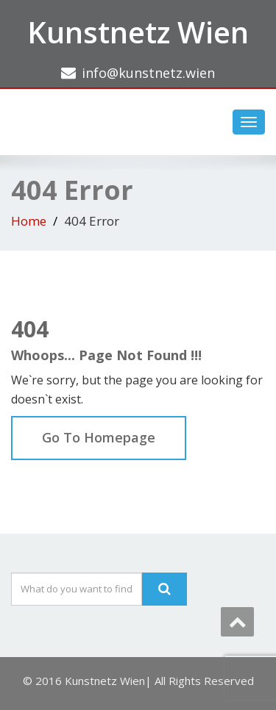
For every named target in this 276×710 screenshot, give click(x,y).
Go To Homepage (98, 437)
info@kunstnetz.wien (148, 73)
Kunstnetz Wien (138, 32)
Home (28, 220)
